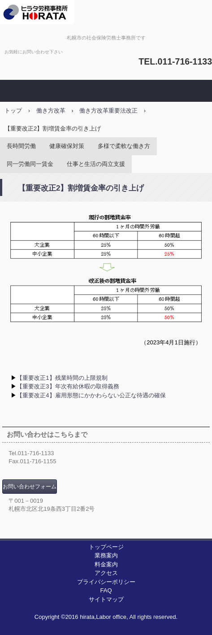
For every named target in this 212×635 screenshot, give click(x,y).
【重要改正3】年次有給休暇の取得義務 (68, 386)
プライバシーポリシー (106, 581)
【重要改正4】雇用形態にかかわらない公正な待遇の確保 (91, 395)
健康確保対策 (66, 146)
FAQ (106, 590)
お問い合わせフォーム (29, 486)
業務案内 (106, 555)
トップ (13, 110)
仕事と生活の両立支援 (96, 164)
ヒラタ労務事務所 (106, 15)
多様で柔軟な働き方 (124, 146)
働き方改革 (50, 110)
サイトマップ (106, 599)
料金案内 (106, 564)
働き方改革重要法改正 (108, 110)
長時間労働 (21, 146)
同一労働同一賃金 (30, 164)
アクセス (106, 573)
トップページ (106, 547)
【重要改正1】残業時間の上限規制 (62, 377)
